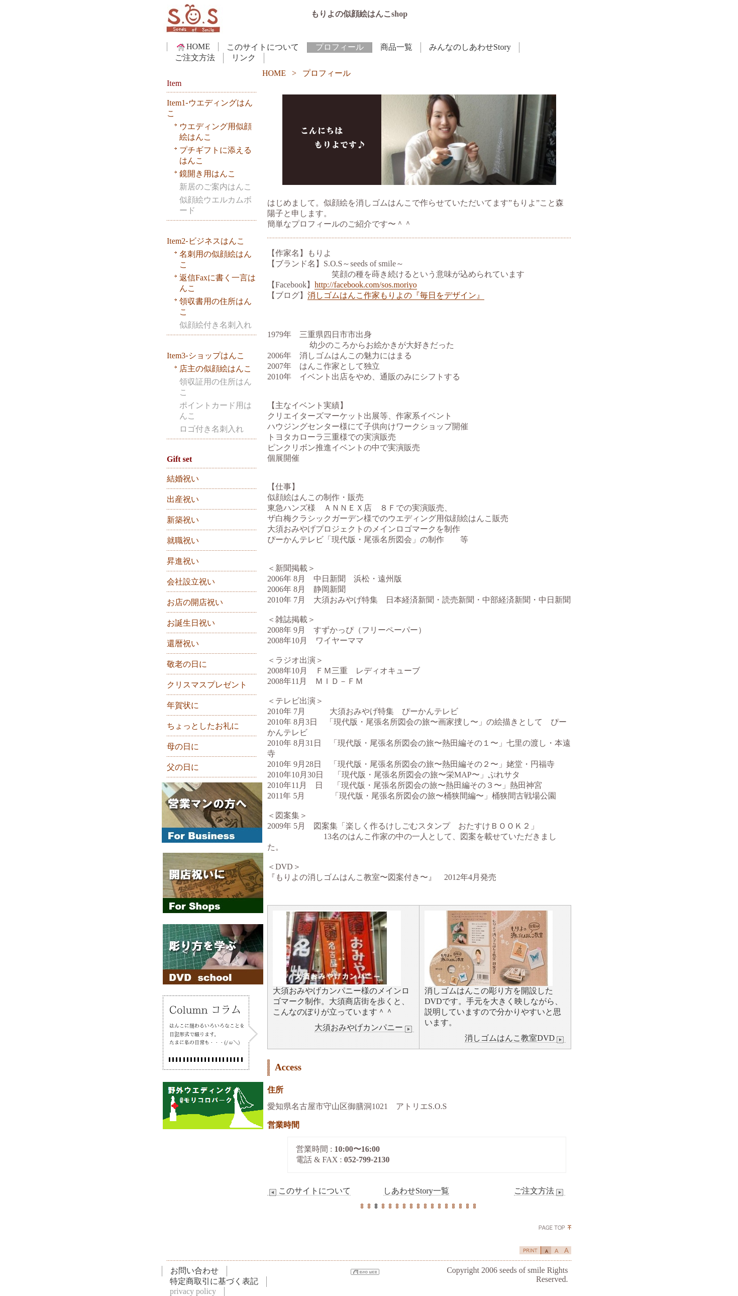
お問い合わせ (194, 1270)
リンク (244, 57)
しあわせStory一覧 (416, 1190)
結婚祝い (183, 478)
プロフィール (339, 47)
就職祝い (183, 540)
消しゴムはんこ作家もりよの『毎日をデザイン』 (395, 295)
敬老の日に (187, 664)
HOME (192, 46)
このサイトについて (263, 47)
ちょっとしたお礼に (203, 726)
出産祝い (183, 499)
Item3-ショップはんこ (206, 355)
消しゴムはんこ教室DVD (515, 1038)
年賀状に (183, 705)
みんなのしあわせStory (470, 47)
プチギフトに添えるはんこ (215, 155)
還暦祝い (183, 643)
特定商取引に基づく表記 (214, 1281)
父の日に (183, 767)
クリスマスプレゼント (207, 684)
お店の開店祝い (195, 602)
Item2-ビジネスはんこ (206, 241)
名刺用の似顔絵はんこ (215, 259)
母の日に (183, 746)
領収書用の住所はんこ (215, 306)
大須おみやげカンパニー (364, 1027)
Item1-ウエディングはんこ (210, 108)
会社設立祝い (191, 581)
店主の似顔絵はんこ (215, 368)
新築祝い (183, 520)
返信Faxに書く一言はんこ (217, 282)
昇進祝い (183, 561)
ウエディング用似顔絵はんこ (215, 131)
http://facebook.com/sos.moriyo (365, 284)
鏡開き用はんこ (207, 173)
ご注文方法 (195, 57)
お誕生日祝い (191, 623)
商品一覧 (396, 47)
